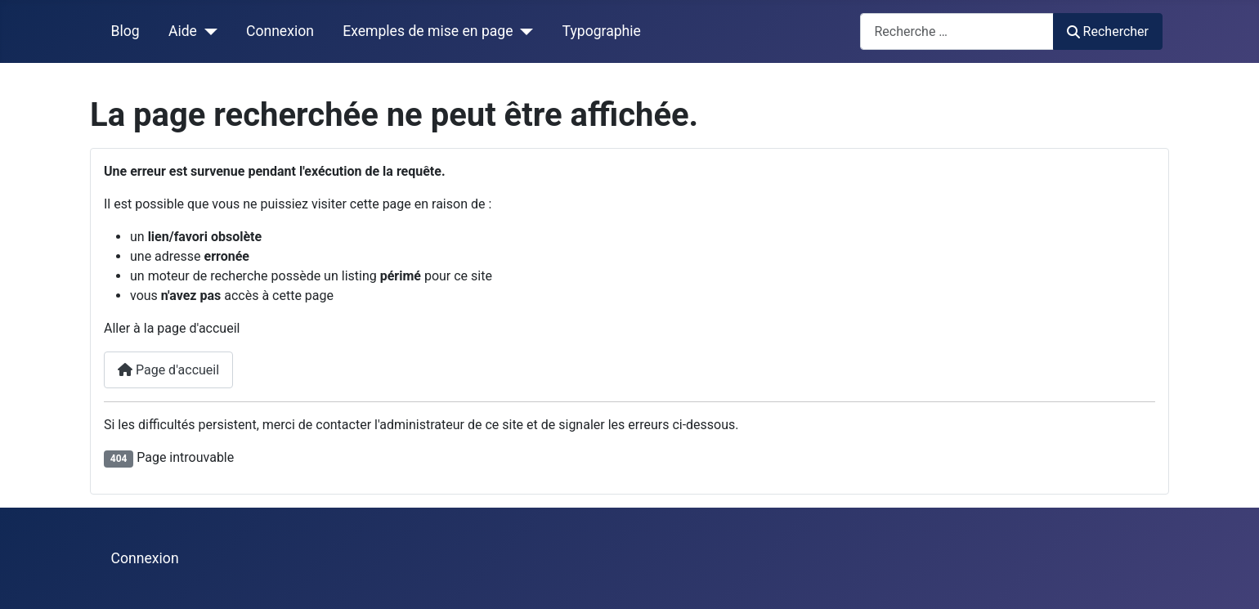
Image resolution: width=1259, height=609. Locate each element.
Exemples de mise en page (428, 31)
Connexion (280, 31)
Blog (125, 31)
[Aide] (207, 31)
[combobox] (957, 31)
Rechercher (1108, 31)
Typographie (601, 31)
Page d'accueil (168, 370)
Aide (182, 31)
